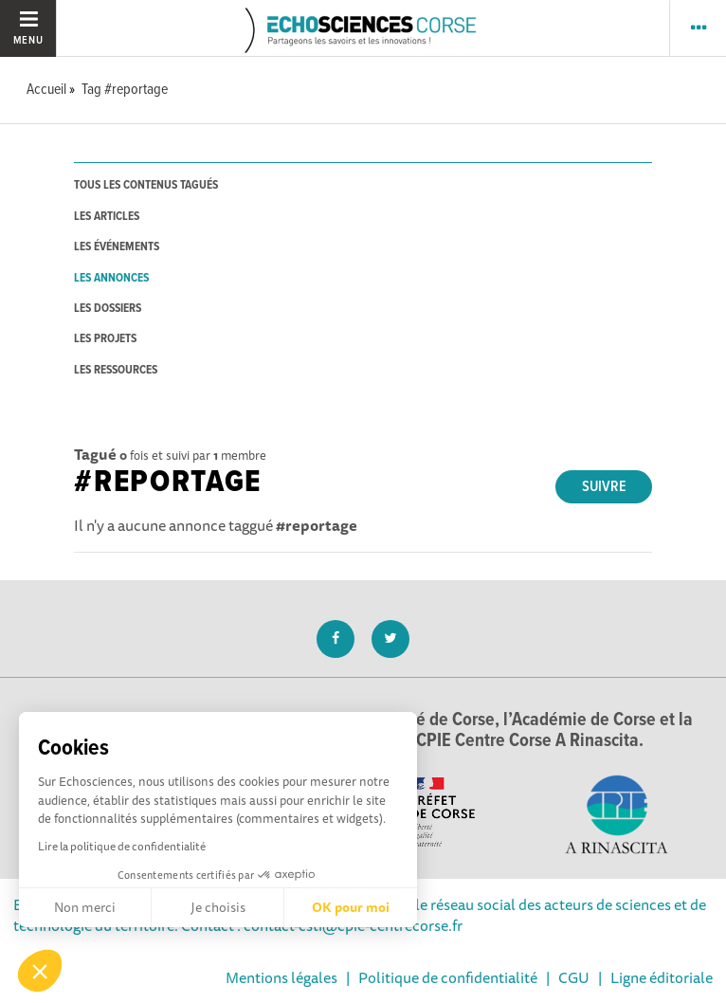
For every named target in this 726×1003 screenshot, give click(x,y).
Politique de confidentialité (447, 977)
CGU (574, 977)
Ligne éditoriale (661, 977)
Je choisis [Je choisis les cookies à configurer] (218, 907)
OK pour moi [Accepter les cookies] (351, 907)
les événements (116, 247)
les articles (106, 217)
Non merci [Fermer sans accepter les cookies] (85, 907)
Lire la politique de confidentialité (122, 846)
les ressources (115, 370)
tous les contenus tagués (146, 185)
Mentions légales (281, 977)
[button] (40, 971)
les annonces (111, 278)
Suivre (604, 487)
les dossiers (107, 309)
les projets (105, 339)
